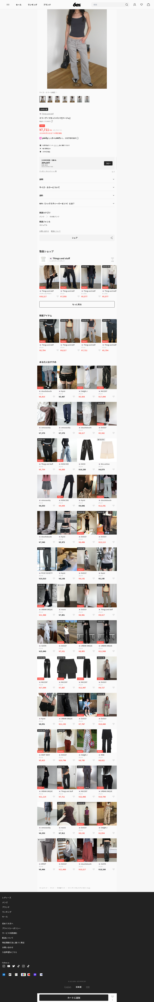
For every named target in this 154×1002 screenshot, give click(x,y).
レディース (6, 897)
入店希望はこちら (9, 952)
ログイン (56, 145)
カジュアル (43, 225)
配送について (56, 231)
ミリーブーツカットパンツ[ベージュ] (79, 888)
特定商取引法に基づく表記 (13, 942)
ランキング (32, 4)
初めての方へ (7, 923)
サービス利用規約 (9, 933)
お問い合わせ (44, 231)
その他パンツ (54, 217)
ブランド (47, 4)
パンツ (41, 217)
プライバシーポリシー (11, 928)
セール (18, 4)
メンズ (5, 902)
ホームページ (43, 888)
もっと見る (77, 304)
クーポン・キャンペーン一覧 (48, 171)
